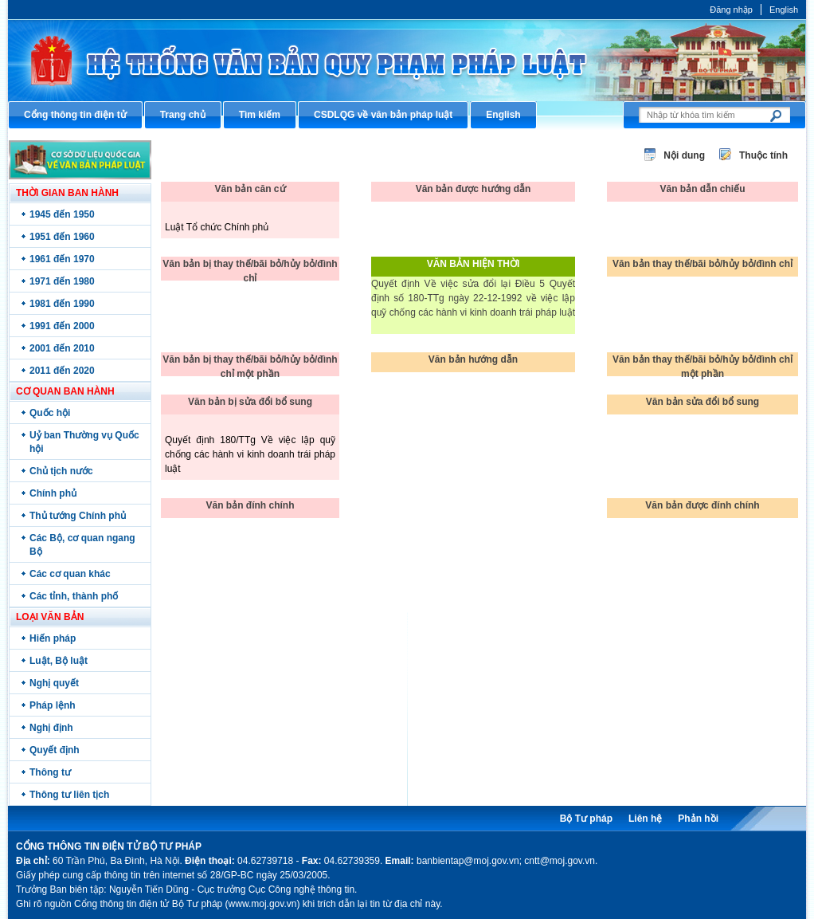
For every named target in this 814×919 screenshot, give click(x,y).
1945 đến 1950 (62, 214)
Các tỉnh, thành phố (73, 596)
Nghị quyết (54, 683)
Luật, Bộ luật (58, 660)
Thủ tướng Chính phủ (77, 515)
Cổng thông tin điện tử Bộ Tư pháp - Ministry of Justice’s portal (407, 60)
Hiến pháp (52, 638)
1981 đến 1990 (62, 303)
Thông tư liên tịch (69, 794)
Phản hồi (698, 818)
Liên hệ (645, 818)
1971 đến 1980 (62, 281)
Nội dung (684, 155)
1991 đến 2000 (62, 326)
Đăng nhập (731, 9)
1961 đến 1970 (62, 259)
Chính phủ (52, 493)
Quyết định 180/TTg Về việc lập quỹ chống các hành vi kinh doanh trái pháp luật (250, 454)
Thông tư (50, 772)
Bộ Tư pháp (586, 818)
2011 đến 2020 (62, 370)
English (783, 9)
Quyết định (54, 750)
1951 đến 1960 (62, 236)
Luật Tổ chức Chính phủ (216, 227)
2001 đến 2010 (62, 348)
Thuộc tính (763, 155)
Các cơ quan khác (70, 573)
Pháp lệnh (52, 705)
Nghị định (51, 727)
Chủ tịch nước (61, 471)
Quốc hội (49, 412)
